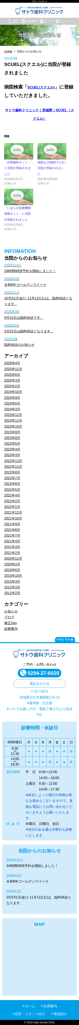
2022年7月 (12, 478)
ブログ (9, 617)
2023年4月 (12, 449)
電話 (13, 21)
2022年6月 (12, 484)
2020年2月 (12, 564)
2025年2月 (12, 386)
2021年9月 (12, 524)
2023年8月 (12, 438)
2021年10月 (13, 518)
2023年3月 (12, 455)
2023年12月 (13, 415)
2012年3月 (12, 587)
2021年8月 (12, 530)
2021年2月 (12, 553)
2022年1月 (12, 507)
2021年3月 (12, 547)
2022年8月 (12, 472)
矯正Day (10, 623)
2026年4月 (12, 363)
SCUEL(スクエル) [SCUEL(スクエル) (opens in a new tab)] (41, 87)
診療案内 (11, 629)
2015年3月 (12, 581)
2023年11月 (13, 420)
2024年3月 (12, 409)
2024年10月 (13, 392)
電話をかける (39, 683)
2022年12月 (13, 461)
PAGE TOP (63, 639)
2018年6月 (12, 570)
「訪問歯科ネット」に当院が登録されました (17, 168)
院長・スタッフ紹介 (30, 1014)
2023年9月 (12, 432)
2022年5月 (12, 489)
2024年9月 (12, 398)
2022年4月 (12, 495)
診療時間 (29, 21)
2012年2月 (12, 593)
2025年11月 (13, 369)
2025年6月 (12, 375)
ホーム (30, 1006)
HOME (8, 51)
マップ (46, 21)
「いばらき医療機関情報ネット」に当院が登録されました (17, 213)
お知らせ (11, 611)
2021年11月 (13, 512)
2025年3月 (12, 380)
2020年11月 (13, 558)
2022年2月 (12, 501)
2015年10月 (13, 575)
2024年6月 (12, 403)
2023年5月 (12, 443)
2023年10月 (13, 426)
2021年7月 (12, 535)
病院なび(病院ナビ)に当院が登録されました (51, 168)
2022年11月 (13, 466)
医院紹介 (60, 1014)
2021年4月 (12, 541)
